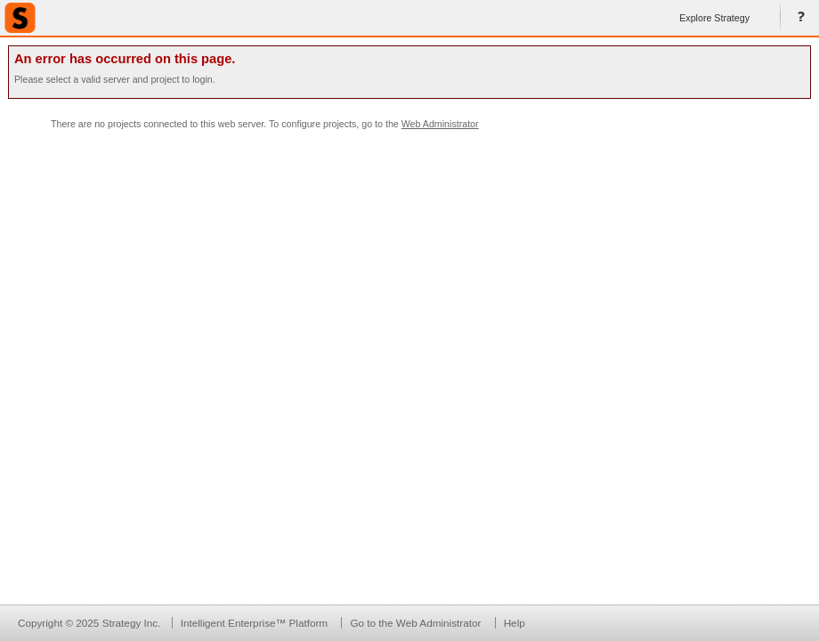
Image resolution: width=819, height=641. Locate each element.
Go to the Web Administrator (415, 623)
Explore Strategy (714, 17)
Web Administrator (440, 123)
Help (797, 18)
